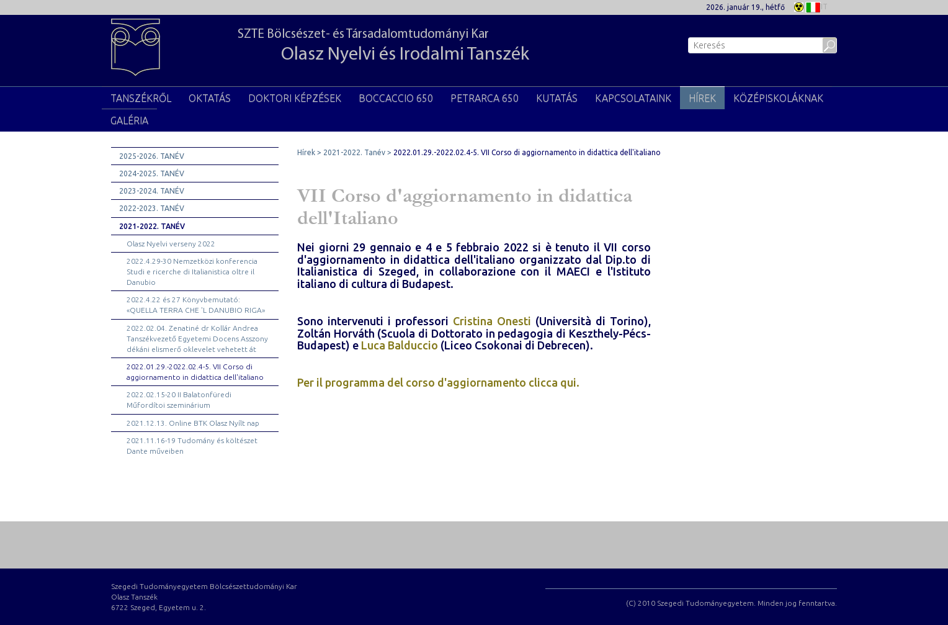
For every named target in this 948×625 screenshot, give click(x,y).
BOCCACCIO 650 (396, 98)
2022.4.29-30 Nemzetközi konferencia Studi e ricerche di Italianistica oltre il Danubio (192, 271)
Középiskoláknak (778, 98)
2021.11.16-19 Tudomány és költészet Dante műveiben (192, 445)
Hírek (702, 98)
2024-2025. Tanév (151, 173)
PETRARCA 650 (484, 98)
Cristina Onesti (492, 321)
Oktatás (210, 98)
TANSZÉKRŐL (140, 98)
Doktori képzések (294, 98)
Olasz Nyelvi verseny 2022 (171, 244)
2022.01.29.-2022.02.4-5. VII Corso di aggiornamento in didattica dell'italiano (195, 371)
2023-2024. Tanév (151, 191)
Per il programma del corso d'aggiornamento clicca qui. (438, 382)
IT (816, 6)
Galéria (129, 120)
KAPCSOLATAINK (633, 98)
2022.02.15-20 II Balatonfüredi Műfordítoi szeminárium (179, 399)
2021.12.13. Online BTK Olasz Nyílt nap (193, 423)
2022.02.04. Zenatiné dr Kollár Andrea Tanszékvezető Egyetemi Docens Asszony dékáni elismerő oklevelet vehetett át (197, 338)
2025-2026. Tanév (151, 156)
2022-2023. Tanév (151, 208)
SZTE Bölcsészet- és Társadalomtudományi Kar (383, 46)
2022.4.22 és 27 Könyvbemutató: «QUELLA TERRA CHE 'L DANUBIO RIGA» (196, 304)
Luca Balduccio (399, 345)
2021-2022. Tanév (152, 226)
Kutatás (557, 98)
